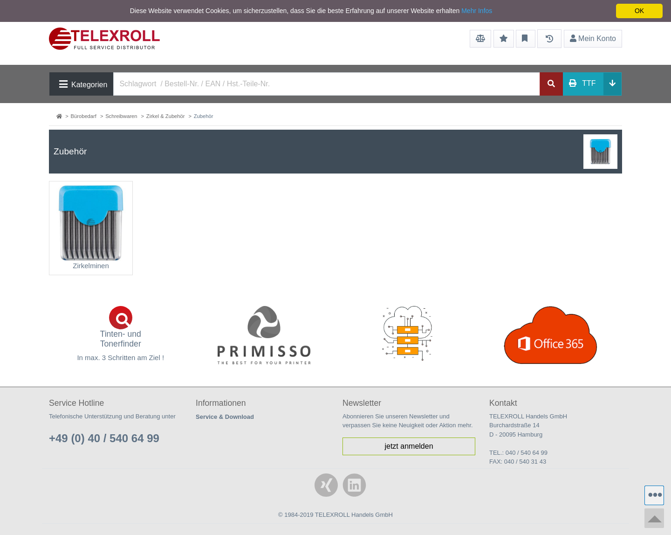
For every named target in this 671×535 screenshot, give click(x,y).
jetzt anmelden (408, 446)
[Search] (326, 84)
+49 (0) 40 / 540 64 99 (104, 438)
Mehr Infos (476, 10)
